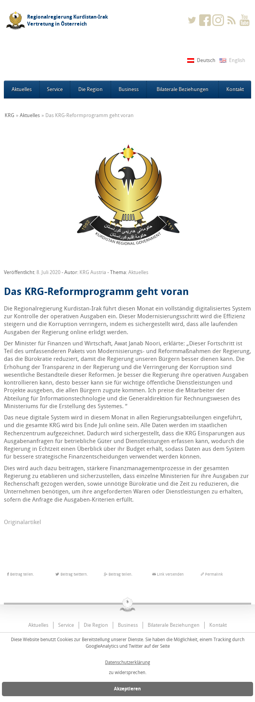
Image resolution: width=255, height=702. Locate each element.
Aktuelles (22, 89)
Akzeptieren (127, 689)
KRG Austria (92, 272)
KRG (9, 115)
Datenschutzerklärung (127, 662)
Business (129, 89)
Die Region (90, 89)
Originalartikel (22, 522)
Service (55, 89)
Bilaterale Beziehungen (182, 89)
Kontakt (235, 89)
